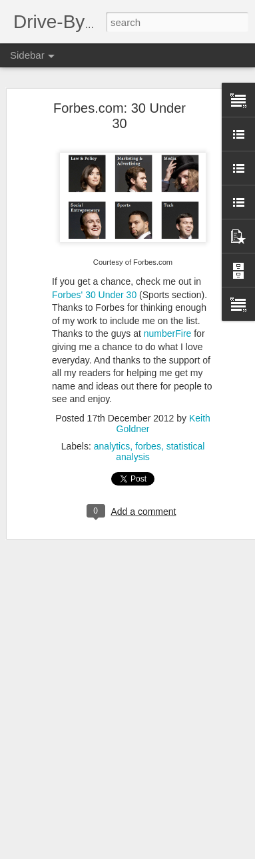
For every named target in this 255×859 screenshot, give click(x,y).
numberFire (168, 333)
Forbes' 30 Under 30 (94, 294)
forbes (148, 446)
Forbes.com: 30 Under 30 (119, 116)
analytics (112, 446)
